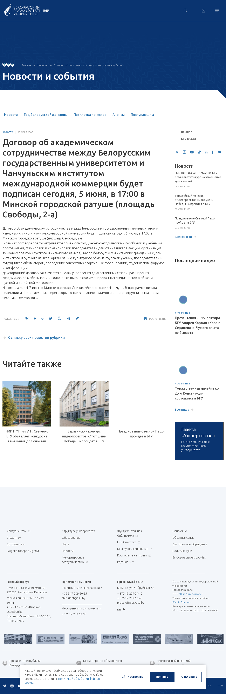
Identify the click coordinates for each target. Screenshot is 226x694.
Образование (71, 537)
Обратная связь (183, 537)
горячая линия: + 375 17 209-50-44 (25, 600)
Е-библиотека (128, 542)
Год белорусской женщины (45, 115)
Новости (42, 65)
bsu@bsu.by (14, 611)
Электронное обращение (189, 544)
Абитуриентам (18, 531)
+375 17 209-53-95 (74, 614)
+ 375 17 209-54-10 (129, 593)
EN (209, 685)
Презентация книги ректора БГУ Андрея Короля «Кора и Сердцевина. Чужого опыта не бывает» (197, 325)
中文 (221, 685)
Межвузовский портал (134, 548)
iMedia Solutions (181, 602)
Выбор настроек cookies (189, 557)
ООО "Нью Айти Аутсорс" (187, 594)
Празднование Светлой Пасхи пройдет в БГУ (141, 433)
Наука (65, 544)
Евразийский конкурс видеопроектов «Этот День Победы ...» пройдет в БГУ (84, 436)
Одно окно (179, 531)
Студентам (14, 537)
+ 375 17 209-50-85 (74, 593)
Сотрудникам (16, 544)
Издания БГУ (125, 562)
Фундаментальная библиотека (129, 533)
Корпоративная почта (133, 555)
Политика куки (182, 551)
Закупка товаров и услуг (23, 551)
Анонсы (118, 115)
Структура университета (78, 531)
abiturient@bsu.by (73, 598)
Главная (26, 65)
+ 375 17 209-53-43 (129, 598)
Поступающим (142, 115)
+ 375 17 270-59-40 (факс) (24, 607)
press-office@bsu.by (130, 602)
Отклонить (189, 676)
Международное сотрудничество (75, 560)
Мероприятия (182, 313)
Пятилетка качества (90, 115)
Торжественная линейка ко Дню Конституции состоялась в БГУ (197, 393)
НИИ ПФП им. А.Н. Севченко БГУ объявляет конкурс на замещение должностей (27, 436)
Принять (162, 676)
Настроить (132, 676)
